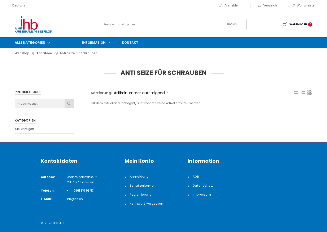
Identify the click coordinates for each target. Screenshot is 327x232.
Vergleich (267, 5)
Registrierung (141, 194)
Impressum (202, 194)
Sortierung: (101, 92)
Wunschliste (303, 5)
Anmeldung (139, 176)
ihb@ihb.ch (75, 199)
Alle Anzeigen (24, 128)
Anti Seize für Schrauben (78, 53)
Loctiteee (44, 53)
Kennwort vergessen (146, 203)
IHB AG (58, 223)
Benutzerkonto (142, 185)
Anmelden (233, 5)
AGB (196, 176)
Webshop (22, 53)
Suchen (231, 24)
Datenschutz (203, 185)
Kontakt (130, 42)
